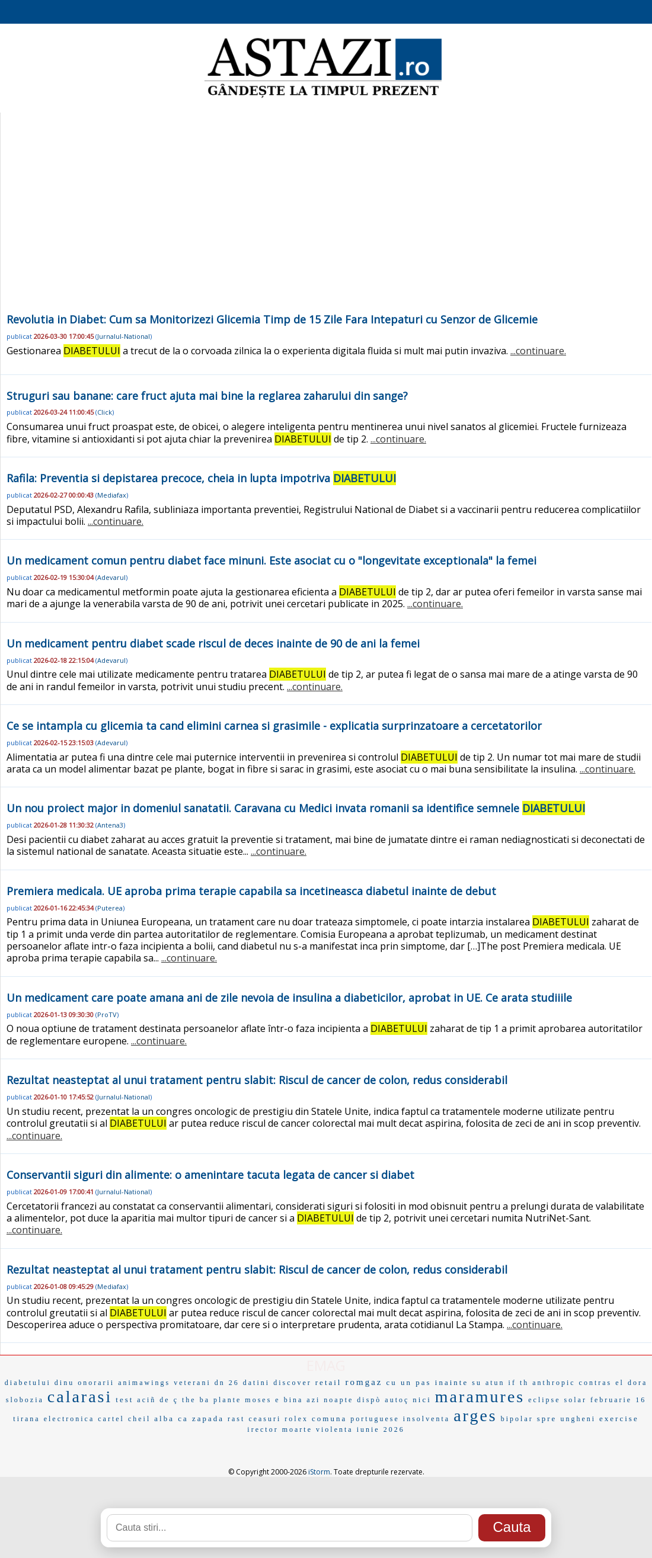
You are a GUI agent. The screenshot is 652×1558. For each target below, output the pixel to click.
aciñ (146, 1400)
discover (292, 1383)
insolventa (426, 1419)
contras (595, 1383)
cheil (139, 1419)
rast (236, 1419)
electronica (69, 1419)
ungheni (578, 1419)
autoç (397, 1400)
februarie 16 (618, 1400)
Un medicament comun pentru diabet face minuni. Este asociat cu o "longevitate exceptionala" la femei (271, 560)
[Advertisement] (326, 221)
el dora (631, 1383)
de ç (168, 1400)
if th (519, 1383)
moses (258, 1400)
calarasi (80, 1396)
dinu (64, 1383)
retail (328, 1382)
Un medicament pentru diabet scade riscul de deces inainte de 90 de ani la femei (213, 643)
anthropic (553, 1383)
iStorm (319, 1472)
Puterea (110, 907)
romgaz (364, 1382)
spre (547, 1418)
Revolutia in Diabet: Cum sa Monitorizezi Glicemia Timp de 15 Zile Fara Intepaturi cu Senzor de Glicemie (272, 319)
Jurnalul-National (123, 336)
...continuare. (538, 350)
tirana (26, 1419)
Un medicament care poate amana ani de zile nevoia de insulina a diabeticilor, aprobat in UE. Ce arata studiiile (289, 997)
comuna (329, 1418)
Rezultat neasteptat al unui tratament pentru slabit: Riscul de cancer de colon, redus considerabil (257, 1080)
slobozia (25, 1400)
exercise (619, 1418)
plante (227, 1400)
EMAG (326, 1365)
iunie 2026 (381, 1429)
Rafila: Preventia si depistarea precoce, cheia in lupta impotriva (201, 478)
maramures (480, 1396)
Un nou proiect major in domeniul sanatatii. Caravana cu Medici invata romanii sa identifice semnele (296, 808)
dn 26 (227, 1383)
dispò (369, 1400)
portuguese (374, 1419)
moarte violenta (317, 1429)
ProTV (107, 1014)
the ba (196, 1400)
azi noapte (329, 1400)
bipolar (517, 1419)
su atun (488, 1383)
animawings (144, 1383)
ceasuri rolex (278, 1419)
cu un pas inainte (427, 1382)
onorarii (96, 1383)
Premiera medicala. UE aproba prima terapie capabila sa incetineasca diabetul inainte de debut (251, 891)
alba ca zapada (189, 1418)
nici (422, 1399)
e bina (289, 1400)
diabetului (28, 1383)
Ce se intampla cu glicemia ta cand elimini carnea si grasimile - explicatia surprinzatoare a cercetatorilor (274, 726)
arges (475, 1415)
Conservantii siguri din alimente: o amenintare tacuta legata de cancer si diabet (210, 1175)
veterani (192, 1383)
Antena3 (110, 824)
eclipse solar (557, 1400)
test (124, 1399)
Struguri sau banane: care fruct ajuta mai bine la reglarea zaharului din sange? (207, 396)
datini (256, 1383)
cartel (111, 1419)
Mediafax (111, 495)
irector (262, 1429)
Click (104, 412)
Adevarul (111, 577)
